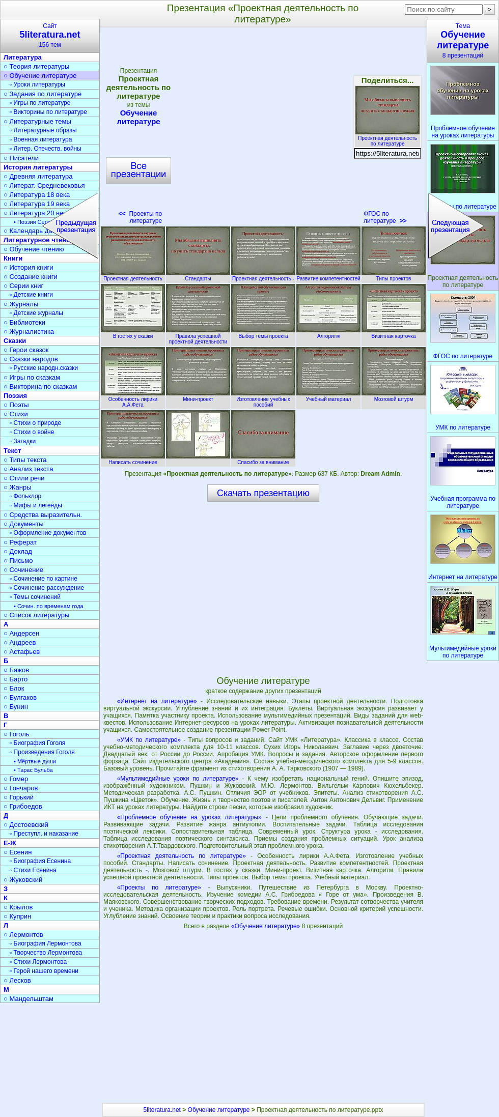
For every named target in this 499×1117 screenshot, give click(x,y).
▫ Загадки (23, 441)
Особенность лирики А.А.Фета (133, 399)
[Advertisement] (263, 588)
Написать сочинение (133, 459)
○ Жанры (18, 487)
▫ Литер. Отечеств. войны (45, 148)
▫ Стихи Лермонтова (38, 961)
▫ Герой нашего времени (44, 971)
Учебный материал (328, 396)
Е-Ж (10, 843)
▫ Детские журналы (36, 313)
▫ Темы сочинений (35, 596)
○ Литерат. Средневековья (44, 185)
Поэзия (15, 395)
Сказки (15, 341)
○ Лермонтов (23, 934)
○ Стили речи (24, 478)
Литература (23, 57)
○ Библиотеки (24, 322)
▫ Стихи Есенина (33, 870)
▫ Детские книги (31, 294)
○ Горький (19, 797)
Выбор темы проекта (263, 333)
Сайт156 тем (50, 35)
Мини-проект (198, 396)
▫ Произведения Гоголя (42, 752)
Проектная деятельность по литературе (387, 138)
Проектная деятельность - (263, 275)
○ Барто (15, 679)
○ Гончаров (21, 788)
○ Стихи (16, 414)
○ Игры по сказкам (32, 377)
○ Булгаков (20, 697)
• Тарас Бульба (33, 770)
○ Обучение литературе (40, 75)
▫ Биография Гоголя (37, 743)
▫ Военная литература (41, 139)
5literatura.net (162, 1109)
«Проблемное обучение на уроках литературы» (189, 817)
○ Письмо (18, 560)
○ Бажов (16, 670)
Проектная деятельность (133, 275)
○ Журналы (21, 304)
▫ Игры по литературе (40, 102)
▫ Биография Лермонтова (45, 943)
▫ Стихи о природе (35, 422)
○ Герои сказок (26, 350)
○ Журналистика (29, 331)
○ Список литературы (36, 615)
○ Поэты (16, 405)
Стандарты (198, 275)
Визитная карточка (394, 333)
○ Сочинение (23, 570)
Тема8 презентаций (462, 40)
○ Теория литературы (36, 66)
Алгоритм (328, 333)
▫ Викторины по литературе (48, 112)
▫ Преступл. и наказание (44, 833)
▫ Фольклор (25, 496)
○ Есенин (18, 852)
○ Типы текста (25, 460)
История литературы (38, 167)
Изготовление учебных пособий (263, 399)
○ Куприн (17, 916)
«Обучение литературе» (266, 926)
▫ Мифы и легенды (36, 505)
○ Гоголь (17, 734)
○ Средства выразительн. (43, 515)
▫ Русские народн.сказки (44, 367)
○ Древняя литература (38, 176)
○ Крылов (18, 907)
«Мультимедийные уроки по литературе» (178, 778)
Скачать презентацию (263, 493)
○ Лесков (17, 980)
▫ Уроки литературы (37, 84)
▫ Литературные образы (43, 130)
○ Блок (14, 688)
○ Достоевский (26, 824)
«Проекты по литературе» (159, 887)
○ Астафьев (22, 651)
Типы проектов (394, 275)
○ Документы (23, 524)
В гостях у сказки (133, 333)
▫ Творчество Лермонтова (46, 952)
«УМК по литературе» (149, 739)
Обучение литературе (219, 1109)
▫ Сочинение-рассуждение (47, 587)
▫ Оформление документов (48, 532)
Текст (12, 450)
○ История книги (28, 267)
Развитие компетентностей (328, 275)
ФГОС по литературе (385, 217)
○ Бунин (16, 706)
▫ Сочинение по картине (43, 578)
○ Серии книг (23, 286)
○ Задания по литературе (42, 94)
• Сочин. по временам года (49, 606)
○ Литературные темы (37, 121)
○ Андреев (20, 642)
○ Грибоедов (23, 806)
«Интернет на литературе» (157, 701)
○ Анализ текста (28, 469)
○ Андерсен (21, 633)
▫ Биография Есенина (40, 861)
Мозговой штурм (394, 396)
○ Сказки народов (31, 359)
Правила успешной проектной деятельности (198, 336)
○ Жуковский (23, 879)
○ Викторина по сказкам (40, 386)
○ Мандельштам (28, 999)
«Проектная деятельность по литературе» (181, 856)
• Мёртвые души (35, 761)
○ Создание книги (31, 276)
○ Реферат (20, 542)
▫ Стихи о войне (32, 432)
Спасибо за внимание (263, 459)
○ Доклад (18, 551)
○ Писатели (21, 158)
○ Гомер (16, 779)
